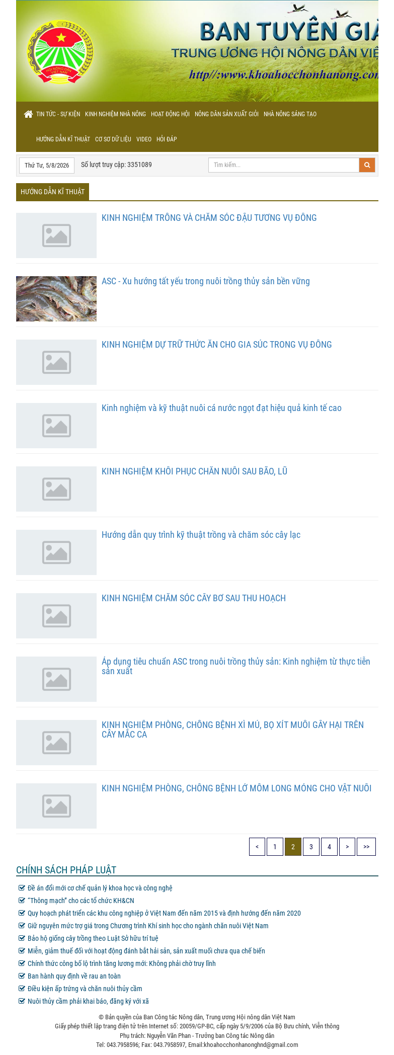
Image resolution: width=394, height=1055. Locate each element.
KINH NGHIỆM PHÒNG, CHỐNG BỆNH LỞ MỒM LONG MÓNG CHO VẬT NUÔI (237, 788)
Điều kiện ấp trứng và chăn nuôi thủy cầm (80, 989)
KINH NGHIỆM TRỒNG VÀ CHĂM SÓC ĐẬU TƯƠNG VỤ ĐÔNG (209, 217)
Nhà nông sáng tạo (290, 114)
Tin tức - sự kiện (58, 114)
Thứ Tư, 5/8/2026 (47, 165)
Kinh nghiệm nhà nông (115, 114)
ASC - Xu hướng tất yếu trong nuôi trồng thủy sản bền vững (206, 281)
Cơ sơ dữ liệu (113, 139)
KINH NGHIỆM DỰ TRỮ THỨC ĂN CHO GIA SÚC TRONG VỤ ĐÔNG (217, 344)
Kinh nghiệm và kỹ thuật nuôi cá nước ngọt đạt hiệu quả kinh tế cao (222, 407)
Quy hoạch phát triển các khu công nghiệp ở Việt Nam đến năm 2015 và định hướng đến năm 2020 (160, 913)
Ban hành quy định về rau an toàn (70, 976)
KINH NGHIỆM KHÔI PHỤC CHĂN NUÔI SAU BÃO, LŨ (194, 471)
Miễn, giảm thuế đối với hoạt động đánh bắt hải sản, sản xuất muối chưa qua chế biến (142, 951)
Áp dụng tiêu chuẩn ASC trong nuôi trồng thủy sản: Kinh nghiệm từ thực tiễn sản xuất (236, 666)
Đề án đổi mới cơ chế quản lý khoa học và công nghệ (96, 888)
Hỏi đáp (166, 139)
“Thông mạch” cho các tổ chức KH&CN (76, 901)
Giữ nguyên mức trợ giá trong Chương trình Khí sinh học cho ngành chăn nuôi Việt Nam (144, 926)
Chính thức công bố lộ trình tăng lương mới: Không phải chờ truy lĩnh (117, 963)
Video (143, 139)
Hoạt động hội (170, 114)
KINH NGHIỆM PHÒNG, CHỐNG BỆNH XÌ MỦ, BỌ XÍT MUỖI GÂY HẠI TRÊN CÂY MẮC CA (233, 729)
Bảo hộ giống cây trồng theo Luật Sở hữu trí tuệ (89, 938)
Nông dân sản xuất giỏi (227, 114)
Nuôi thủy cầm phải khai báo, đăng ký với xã (84, 1001)
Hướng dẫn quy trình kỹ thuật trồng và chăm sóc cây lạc (201, 534)
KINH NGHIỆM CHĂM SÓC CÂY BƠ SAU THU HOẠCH (194, 598)
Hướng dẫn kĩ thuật (63, 139)
